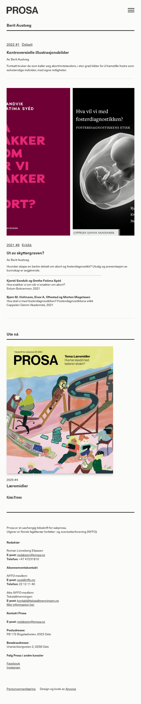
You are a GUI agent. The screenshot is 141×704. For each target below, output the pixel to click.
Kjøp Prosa (14, 497)
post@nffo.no (26, 580)
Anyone (71, 689)
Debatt (27, 44)
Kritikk (27, 245)
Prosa (61, 10)
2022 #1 (13, 44)
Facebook (13, 663)
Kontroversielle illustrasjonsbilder (38, 52)
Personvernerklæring (21, 689)
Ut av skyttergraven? (25, 252)
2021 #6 (13, 245)
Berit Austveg (20, 59)
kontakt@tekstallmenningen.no (38, 600)
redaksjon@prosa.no (31, 555)
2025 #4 (12, 480)
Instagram (13, 667)
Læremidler (17, 485)
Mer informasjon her (20, 604)
